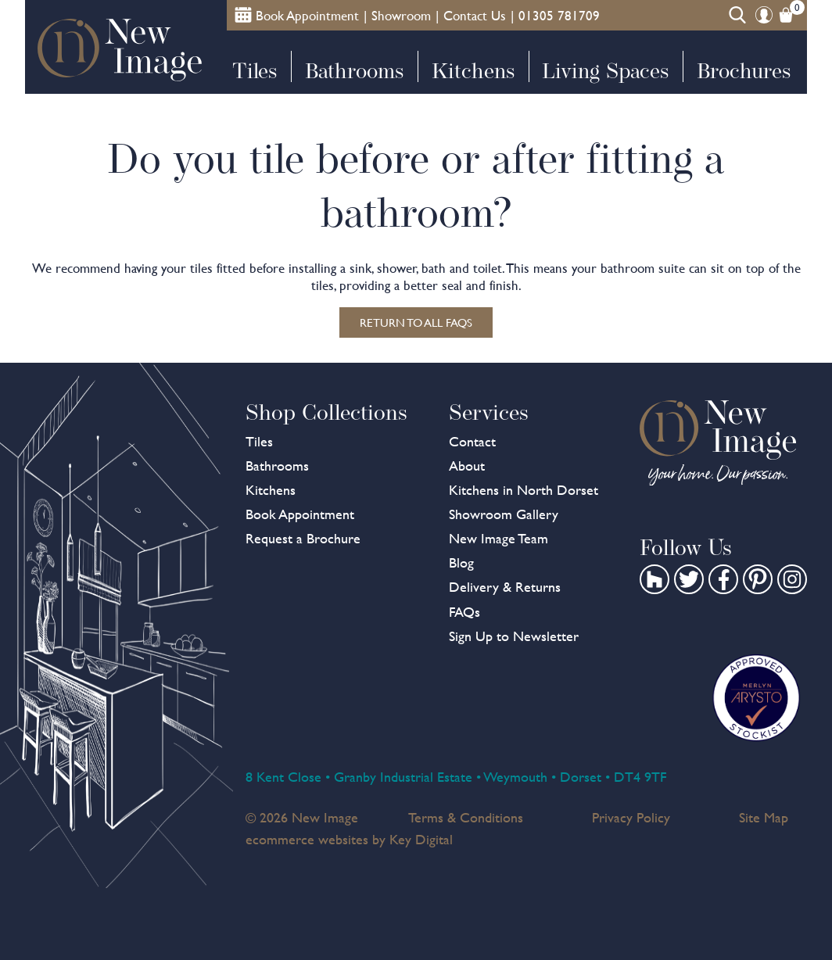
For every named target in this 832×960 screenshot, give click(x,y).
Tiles (254, 71)
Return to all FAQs (416, 322)
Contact (472, 441)
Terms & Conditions (465, 817)
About (467, 465)
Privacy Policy (631, 817)
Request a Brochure (303, 538)
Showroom (401, 15)
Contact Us (474, 15)
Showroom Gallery (503, 514)
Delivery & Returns (505, 587)
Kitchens (473, 71)
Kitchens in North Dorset (523, 490)
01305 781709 (559, 15)
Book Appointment (300, 514)
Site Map (763, 817)
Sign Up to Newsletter (514, 636)
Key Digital (421, 839)
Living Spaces (605, 71)
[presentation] (416, 924)
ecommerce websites (307, 839)
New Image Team (498, 538)
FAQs (464, 612)
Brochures (744, 71)
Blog (461, 562)
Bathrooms (354, 71)
